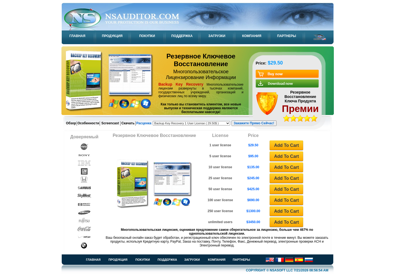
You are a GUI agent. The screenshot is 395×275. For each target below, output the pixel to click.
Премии (300, 108)
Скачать (127, 123)
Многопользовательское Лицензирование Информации (201, 74)
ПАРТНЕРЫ (286, 36)
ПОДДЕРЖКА (182, 36)
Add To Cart (286, 145)
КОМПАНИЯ (251, 36)
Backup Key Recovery (180, 84)
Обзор (71, 123)
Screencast (110, 123)
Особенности (88, 123)
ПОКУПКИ (147, 36)
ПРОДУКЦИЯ (112, 36)
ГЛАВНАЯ (77, 36)
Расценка (143, 123)
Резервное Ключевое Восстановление (201, 60)
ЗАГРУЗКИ (216, 36)
